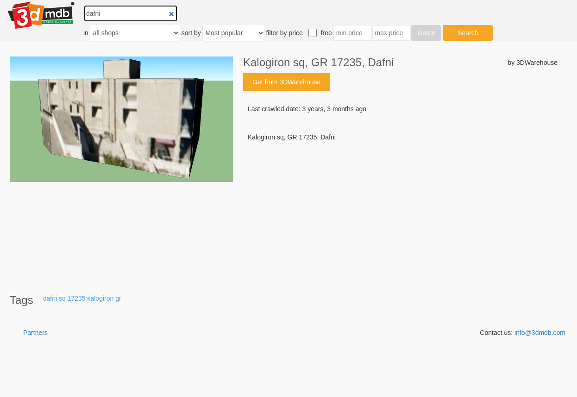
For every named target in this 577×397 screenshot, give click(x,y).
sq (62, 298)
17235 (77, 298)
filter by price (284, 33)
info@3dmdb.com (539, 332)
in (85, 33)
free (326, 33)
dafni (50, 298)
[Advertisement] (400, 212)
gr (118, 298)
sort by (191, 33)
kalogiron (100, 298)
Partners (35, 332)
